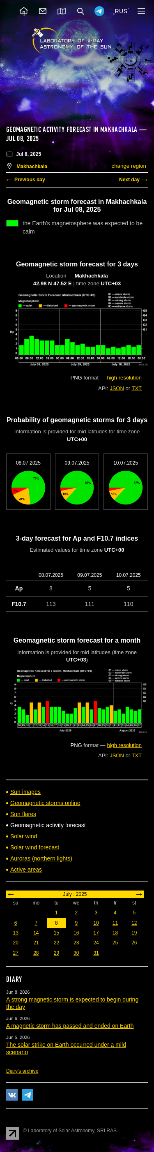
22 (56, 943)
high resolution (124, 378)
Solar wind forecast (34, 847)
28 (36, 953)
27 (15, 953)
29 (56, 953)
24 (96, 943)
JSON (117, 388)
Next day (129, 180)
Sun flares (23, 814)
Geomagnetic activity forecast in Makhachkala (72, 129)
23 (76, 943)
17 (96, 933)
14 (36, 933)
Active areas (26, 869)
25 (115, 943)
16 (76, 933)
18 (115, 933)
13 (15, 933)
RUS (121, 11)
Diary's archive (22, 1071)
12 (134, 923)
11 (115, 923)
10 (96, 923)
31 (96, 953)
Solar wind (23, 836)
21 (36, 943)
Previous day (29, 180)
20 (15, 943)
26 (134, 943)
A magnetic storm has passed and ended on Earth (70, 1025)
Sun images (25, 792)
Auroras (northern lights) (41, 858)
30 (76, 953)
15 (56, 933)
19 (134, 933)
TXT (136, 388)
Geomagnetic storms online (45, 803)
